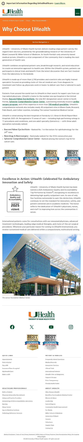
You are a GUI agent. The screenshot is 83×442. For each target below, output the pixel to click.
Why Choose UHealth (52, 392)
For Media (48, 410)
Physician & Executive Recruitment (13, 395)
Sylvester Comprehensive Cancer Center (27, 102)
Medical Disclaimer (9, 434)
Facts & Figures (50, 404)
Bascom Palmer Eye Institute (21, 99)
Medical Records (51, 362)
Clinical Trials (49, 368)
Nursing (4, 404)
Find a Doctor (6, 362)
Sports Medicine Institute (10, 410)
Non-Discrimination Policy (63, 434)
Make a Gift (6, 374)
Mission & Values (51, 398)
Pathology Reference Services (12, 413)
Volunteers (49, 422)
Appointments (7, 359)
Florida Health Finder (52, 383)
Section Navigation (41, 42)
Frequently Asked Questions (54, 359)
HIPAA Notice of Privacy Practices (45, 434)
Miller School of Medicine (53, 413)
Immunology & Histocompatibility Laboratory (17, 401)
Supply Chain (49, 425)
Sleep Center (6, 407)
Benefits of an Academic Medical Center (58, 395)
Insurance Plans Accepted (10, 368)
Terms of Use (20, 434)
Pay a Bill (5, 365)
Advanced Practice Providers (12, 398)
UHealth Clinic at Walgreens (54, 374)
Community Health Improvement (56, 407)
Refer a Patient (7, 392)
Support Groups (50, 377)
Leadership (49, 401)
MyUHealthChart (7, 371)
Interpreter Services (52, 365)
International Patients (52, 371)
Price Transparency (51, 380)
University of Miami (51, 416)
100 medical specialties (58, 105)
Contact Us (49, 428)
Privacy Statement (30, 434)
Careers (48, 419)
